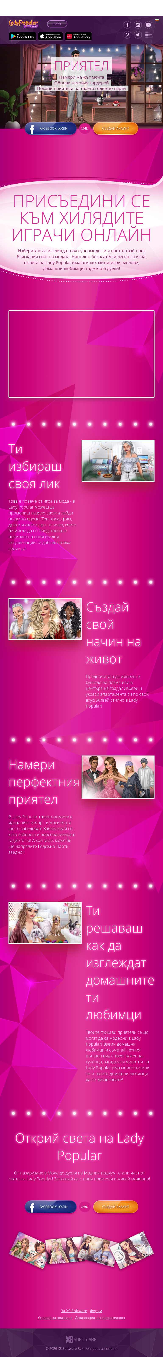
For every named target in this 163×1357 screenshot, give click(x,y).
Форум (96, 1310)
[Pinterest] (127, 35)
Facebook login (50, 128)
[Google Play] (22, 36)
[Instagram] (138, 25)
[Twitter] (138, 35)
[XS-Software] (81, 1344)
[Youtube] (150, 25)
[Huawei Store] (78, 36)
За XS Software (74, 1310)
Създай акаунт (116, 128)
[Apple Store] (50, 36)
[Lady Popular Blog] (150, 35)
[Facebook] (127, 25)
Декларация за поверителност (100, 1317)
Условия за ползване (55, 1317)
